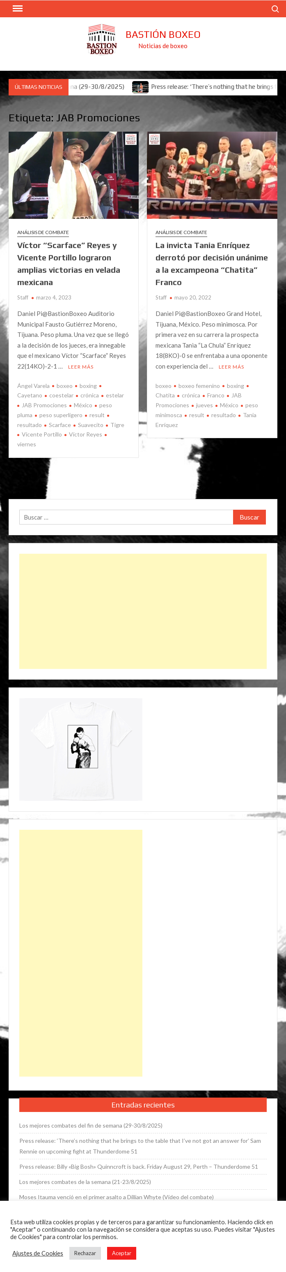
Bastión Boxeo (163, 34)
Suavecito (90, 424)
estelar (115, 395)
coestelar (61, 395)
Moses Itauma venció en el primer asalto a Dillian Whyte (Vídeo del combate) (116, 1196)
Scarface (60, 424)
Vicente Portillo (42, 434)
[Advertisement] (143, 611)
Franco (215, 395)
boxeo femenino (199, 385)
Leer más (81, 367)
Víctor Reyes (85, 434)
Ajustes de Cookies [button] (37, 1253)
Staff (22, 297)
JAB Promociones (44, 405)
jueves (204, 405)
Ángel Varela (33, 385)
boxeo (65, 385)
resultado (223, 414)
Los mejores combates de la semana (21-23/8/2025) (85, 1181)
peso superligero (60, 414)
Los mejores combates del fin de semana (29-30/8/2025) (90, 1125)
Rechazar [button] (85, 1253)
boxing (88, 385)
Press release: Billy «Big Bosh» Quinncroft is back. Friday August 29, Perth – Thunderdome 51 (138, 1166)
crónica (89, 395)
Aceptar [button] (121, 1253)
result (97, 414)
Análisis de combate (43, 232)
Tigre (117, 424)
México (83, 405)
